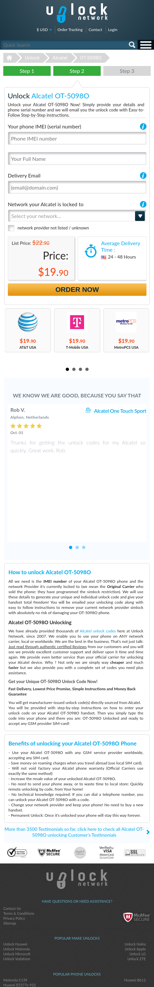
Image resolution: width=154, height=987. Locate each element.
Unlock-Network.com (77, 835)
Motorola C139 (15, 936)
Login (112, 29)
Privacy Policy (14, 874)
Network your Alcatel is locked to (46, 204)
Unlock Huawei (15, 900)
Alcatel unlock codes (98, 586)
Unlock (32, 58)
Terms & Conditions (18, 869)
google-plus (90, 971)
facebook (64, 971)
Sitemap (9, 879)
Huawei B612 (135, 936)
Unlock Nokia (135, 900)
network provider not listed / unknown (53, 227)
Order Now (77, 289)
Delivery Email (24, 175)
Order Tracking (70, 29)
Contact (95, 29)
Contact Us (12, 864)
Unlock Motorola (16, 905)
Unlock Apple (135, 905)
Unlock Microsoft (16, 910)
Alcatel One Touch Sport (120, 411)
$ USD (42, 29)
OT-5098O (91, 58)
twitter (77, 971)
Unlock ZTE (137, 914)
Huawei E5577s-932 (19, 941)
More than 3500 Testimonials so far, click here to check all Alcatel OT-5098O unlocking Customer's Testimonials (74, 788)
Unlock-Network (77, 13)
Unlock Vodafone (16, 914)
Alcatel (59, 58)
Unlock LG (137, 910)
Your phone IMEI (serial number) (44, 126)
